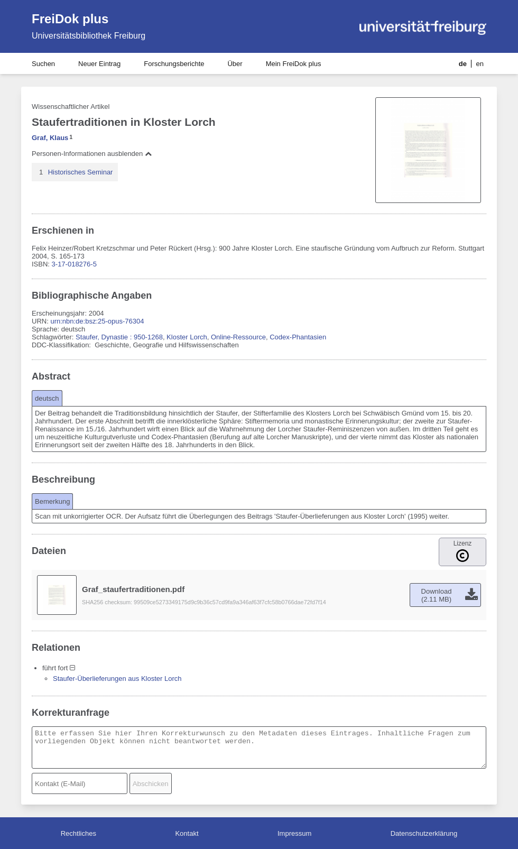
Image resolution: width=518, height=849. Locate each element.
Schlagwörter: (54, 337)
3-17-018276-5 (74, 264)
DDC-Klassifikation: (62, 345)
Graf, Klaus (50, 138)
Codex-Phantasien (298, 337)
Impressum (294, 833)
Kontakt (186, 833)
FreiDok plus (70, 19)
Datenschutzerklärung (424, 833)
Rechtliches (78, 833)
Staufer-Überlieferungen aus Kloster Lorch (117, 678)
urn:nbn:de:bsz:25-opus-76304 (97, 321)
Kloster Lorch (186, 337)
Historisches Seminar (80, 172)
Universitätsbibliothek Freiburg (88, 35)
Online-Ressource (238, 337)
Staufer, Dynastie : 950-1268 (119, 337)
